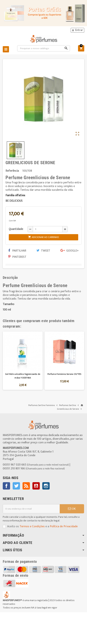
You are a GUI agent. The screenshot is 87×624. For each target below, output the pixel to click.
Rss (26, 486)
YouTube (36, 486)
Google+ (69, 250)
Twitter (16, 486)
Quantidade (16, 229)
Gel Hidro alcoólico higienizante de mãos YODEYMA (22, 376)
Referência (12, 171)
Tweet (43, 250)
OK (72, 508)
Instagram (46, 486)
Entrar (77, 30)
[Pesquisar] (43, 48)
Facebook (6, 486)
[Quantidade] (47, 229)
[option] (23, 360)
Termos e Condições (32, 526)
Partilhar (17, 250)
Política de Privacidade (64, 526)
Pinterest (17, 256)
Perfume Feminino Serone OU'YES (64, 374)
